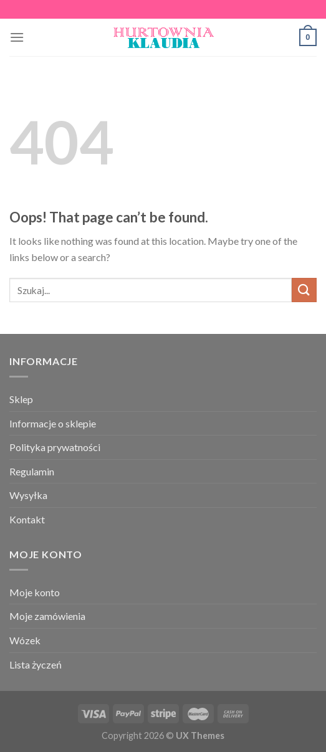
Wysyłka (28, 495)
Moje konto (34, 592)
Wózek (25, 640)
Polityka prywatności (54, 447)
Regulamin (31, 471)
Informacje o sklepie (52, 423)
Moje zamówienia (47, 616)
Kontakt (27, 519)
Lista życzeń (35, 664)
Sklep (21, 399)
